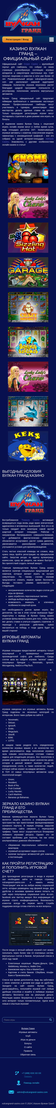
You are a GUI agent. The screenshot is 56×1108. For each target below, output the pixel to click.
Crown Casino (31, 64)
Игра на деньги (28, 1039)
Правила (28, 1051)
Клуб (28, 1036)
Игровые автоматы (28, 1032)
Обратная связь (28, 1054)
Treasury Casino (30, 520)
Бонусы (28, 1043)
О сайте (28, 1047)
